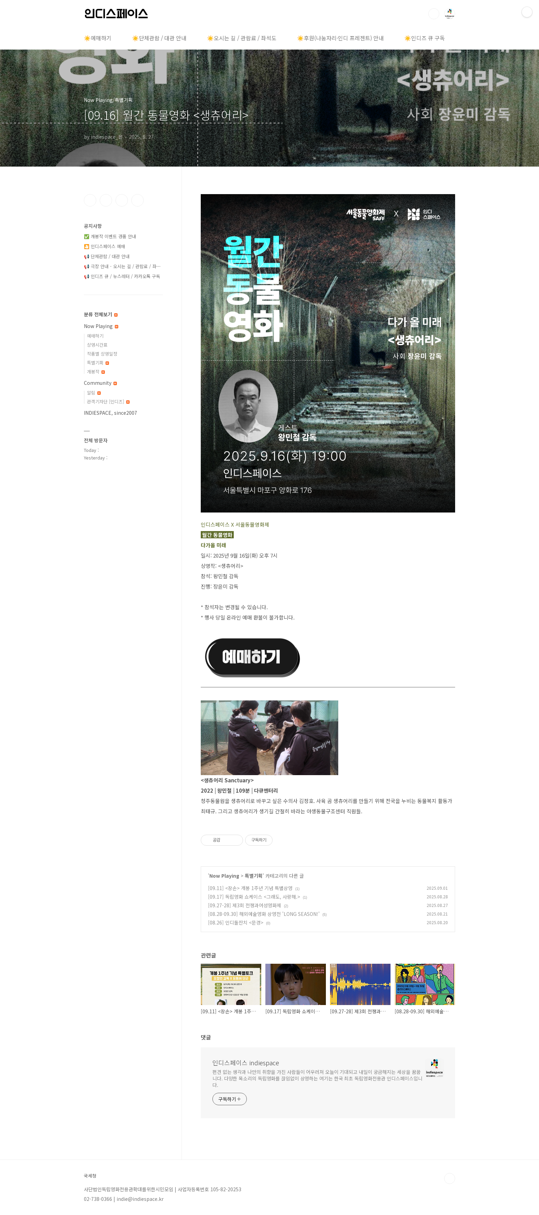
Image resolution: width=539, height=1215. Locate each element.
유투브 (137, 200)
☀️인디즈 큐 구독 (424, 38)
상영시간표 (97, 344)
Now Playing (224, 875)
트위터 (122, 200)
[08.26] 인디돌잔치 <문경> (235, 922)
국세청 (90, 1176)
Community (100, 382)
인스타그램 (106, 200)
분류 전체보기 (101, 314)
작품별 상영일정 (102, 353)
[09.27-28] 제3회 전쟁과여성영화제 (244, 905)
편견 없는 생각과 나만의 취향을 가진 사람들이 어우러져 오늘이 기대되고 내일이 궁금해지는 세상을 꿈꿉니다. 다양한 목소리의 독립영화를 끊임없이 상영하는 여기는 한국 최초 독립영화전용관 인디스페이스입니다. (317, 1078)
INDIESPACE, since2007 (110, 412)
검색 (434, 14)
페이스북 (90, 200)
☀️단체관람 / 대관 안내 (159, 38)
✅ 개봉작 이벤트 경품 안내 (110, 236)
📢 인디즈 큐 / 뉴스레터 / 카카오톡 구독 (122, 276)
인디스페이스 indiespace (245, 1062)
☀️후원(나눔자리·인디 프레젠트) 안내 (340, 38)
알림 (94, 392)
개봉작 (96, 371)
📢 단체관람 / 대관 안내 (107, 256)
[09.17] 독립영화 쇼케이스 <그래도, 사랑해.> (254, 896)
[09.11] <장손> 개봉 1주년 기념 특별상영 (250, 888)
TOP (449, 1178)
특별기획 (254, 875)
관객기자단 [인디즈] (108, 401)
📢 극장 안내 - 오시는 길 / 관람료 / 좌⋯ (122, 266)
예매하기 (95, 335)
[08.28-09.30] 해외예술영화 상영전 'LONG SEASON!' (264, 913)
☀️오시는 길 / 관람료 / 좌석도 (241, 38)
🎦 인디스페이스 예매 (104, 246)
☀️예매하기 (97, 38)
